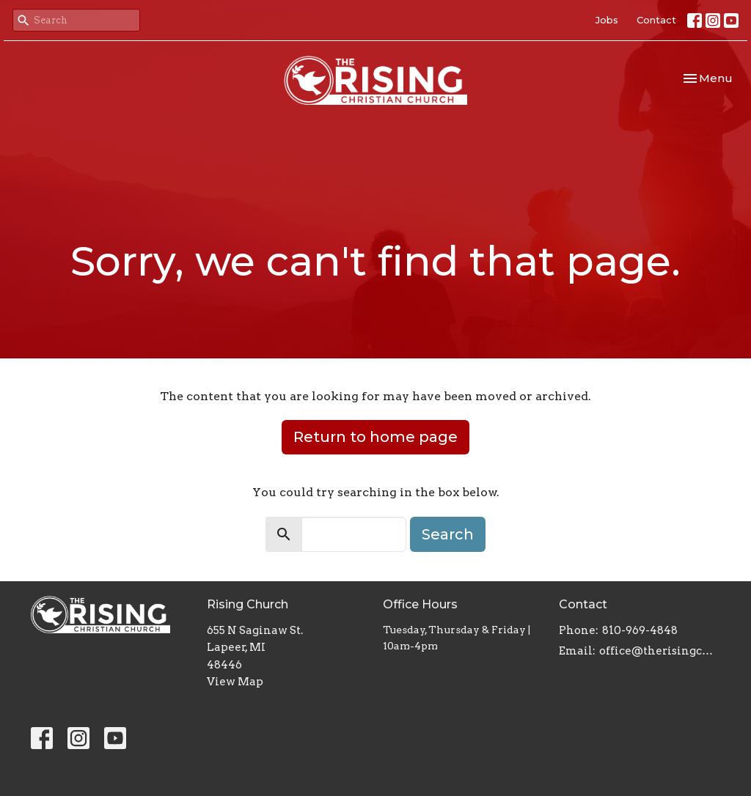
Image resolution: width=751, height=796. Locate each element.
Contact (656, 20)
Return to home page (375, 437)
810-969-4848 (640, 630)
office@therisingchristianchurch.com (659, 650)
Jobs (607, 20)
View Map (235, 681)
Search (448, 534)
